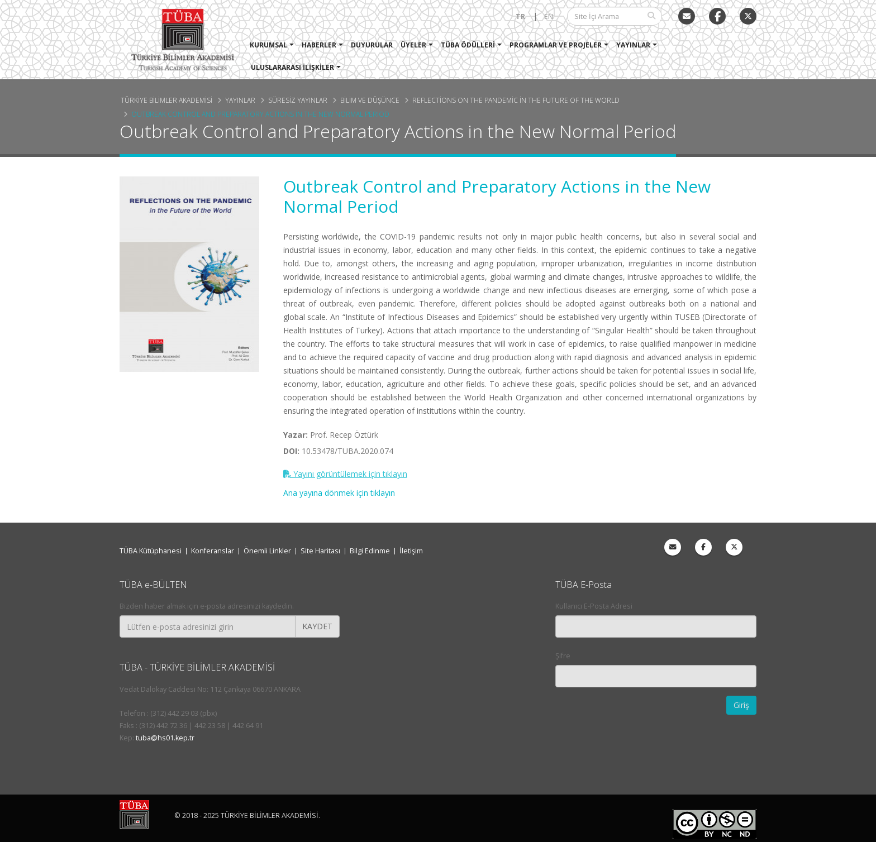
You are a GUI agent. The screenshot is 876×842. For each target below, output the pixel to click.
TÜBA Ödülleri (468, 45)
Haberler (319, 45)
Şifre (562, 656)
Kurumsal (269, 45)
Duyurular (372, 45)
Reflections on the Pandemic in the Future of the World (516, 99)
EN (548, 16)
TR (520, 16)
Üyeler (414, 45)
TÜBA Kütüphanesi (151, 551)
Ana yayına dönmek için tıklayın (339, 492)
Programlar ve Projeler (556, 45)
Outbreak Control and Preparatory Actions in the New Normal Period (260, 113)
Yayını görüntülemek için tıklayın (345, 473)
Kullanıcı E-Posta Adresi (593, 606)
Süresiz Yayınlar (297, 99)
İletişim (411, 551)
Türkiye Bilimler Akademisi (166, 99)
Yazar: (295, 434)
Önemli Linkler (267, 551)
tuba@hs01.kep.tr (165, 738)
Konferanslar (212, 551)
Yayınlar (634, 45)
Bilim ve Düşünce (369, 99)
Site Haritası (320, 551)
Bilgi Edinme (370, 551)
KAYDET (317, 626)
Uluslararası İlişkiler (293, 67)
